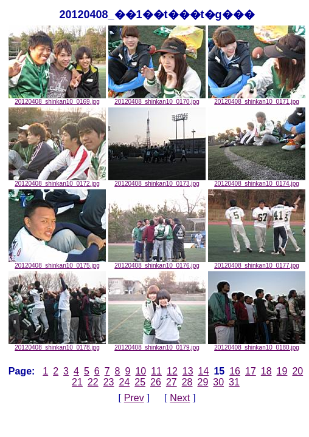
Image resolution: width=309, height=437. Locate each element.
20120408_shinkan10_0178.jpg (57, 345)
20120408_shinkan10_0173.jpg (157, 181)
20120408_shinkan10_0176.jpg (157, 263)
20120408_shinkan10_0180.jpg (256, 345)
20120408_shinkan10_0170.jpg (157, 99)
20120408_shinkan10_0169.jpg (57, 99)
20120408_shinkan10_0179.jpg (157, 345)
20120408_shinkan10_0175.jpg (57, 263)
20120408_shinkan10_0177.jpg (256, 263)
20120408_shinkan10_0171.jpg (256, 99)
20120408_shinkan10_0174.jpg (256, 181)
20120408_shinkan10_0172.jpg (57, 181)
